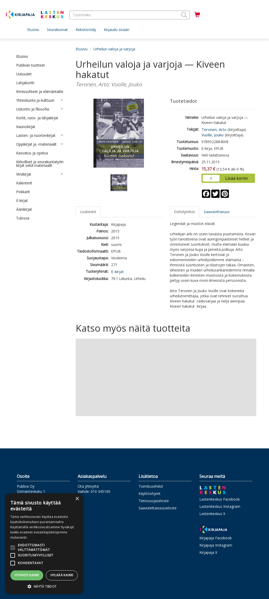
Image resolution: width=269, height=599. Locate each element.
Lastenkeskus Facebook (219, 499)
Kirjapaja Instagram (215, 545)
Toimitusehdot (151, 486)
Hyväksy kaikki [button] (26, 575)
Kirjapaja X (208, 552)
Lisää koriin (236, 178)
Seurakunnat (57, 29)
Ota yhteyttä (88, 486)
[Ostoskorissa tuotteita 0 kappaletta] (197, 14)
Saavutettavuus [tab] (217, 211)
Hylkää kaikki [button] (61, 575)
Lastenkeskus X (212, 513)
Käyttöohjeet (150, 493)
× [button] (77, 499)
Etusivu (33, 29)
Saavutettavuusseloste (158, 507)
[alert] (44, 543)
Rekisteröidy (86, 29)
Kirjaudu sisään (116, 29)
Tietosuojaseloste (154, 500)
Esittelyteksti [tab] (184, 211)
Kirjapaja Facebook (215, 537)
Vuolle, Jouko (212, 134)
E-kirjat (117, 271)
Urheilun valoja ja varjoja (114, 48)
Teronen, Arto (214, 129)
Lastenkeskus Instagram (219, 506)
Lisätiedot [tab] (88, 211)
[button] (184, 15)
